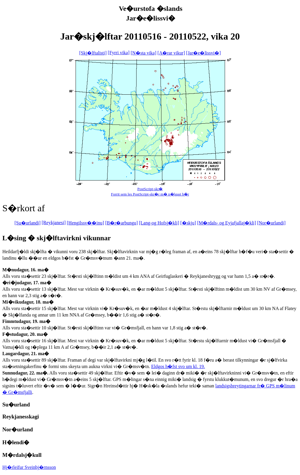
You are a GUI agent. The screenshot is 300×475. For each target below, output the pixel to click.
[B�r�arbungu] (121, 222)
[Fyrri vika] (118, 52)
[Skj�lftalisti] (92, 52)
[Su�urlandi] (27, 222)
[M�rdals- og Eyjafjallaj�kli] (226, 222)
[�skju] (188, 222)
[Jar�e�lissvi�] (203, 52)
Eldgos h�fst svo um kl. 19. (178, 366)
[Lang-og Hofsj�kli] (159, 222)
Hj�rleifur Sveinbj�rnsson (29, 467)
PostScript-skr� (150, 189)
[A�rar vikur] (171, 52)
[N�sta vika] (143, 52)
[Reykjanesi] (54, 222)
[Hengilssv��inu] (85, 222)
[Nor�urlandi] (271, 222)
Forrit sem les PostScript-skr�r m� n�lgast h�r (150, 194)
